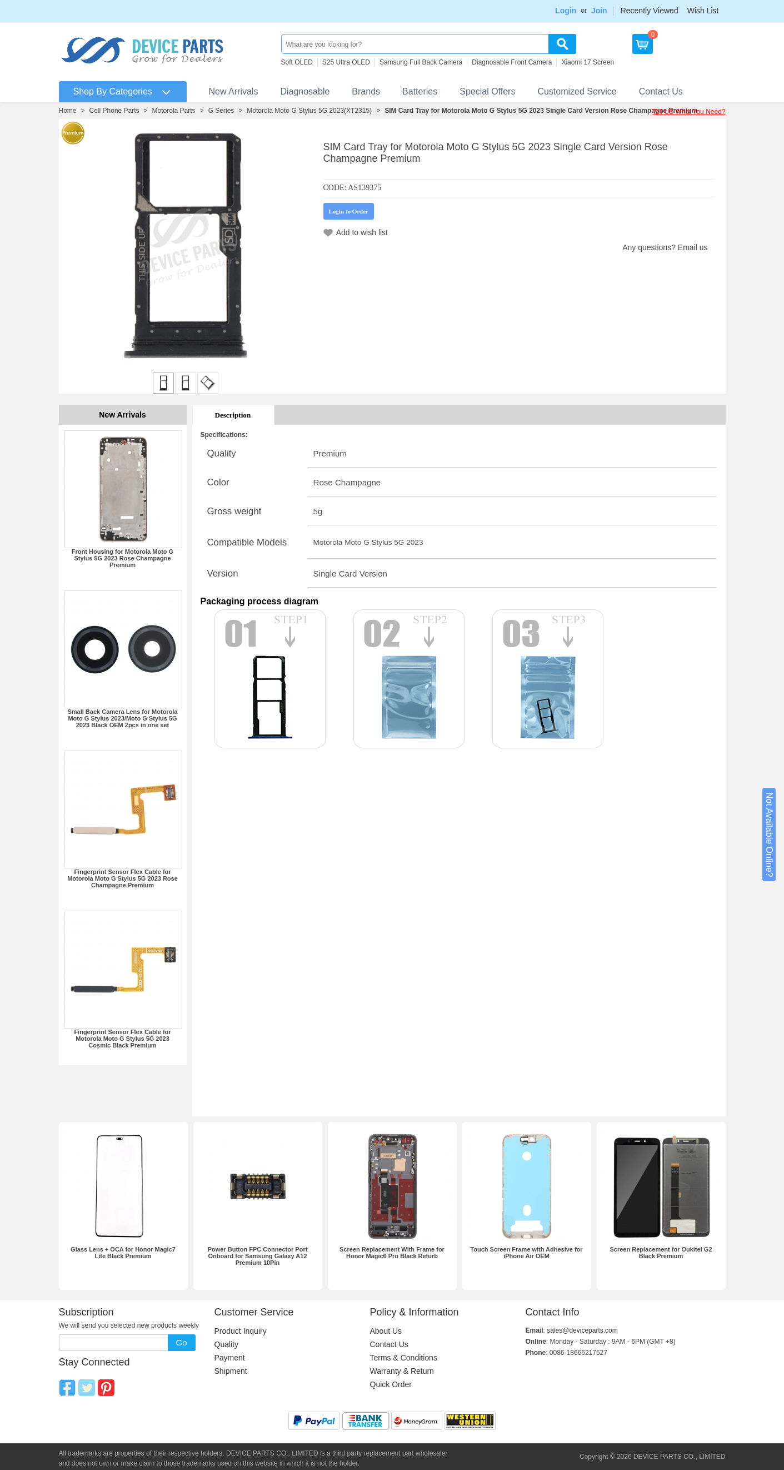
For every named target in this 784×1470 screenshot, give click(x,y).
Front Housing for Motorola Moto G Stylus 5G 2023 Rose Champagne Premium (122, 558)
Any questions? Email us (664, 247)
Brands (366, 91)
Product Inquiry (240, 1331)
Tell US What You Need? (688, 112)
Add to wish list (362, 232)
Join (599, 10)
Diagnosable (304, 91)
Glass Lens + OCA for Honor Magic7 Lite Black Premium (123, 1252)
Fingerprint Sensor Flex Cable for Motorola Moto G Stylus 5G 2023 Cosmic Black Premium (122, 1039)
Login (565, 10)
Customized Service (576, 91)
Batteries (419, 91)
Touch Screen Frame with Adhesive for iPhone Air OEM (526, 1252)
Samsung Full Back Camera (420, 62)
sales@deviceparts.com (582, 1330)
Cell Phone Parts (114, 111)
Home (68, 111)
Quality (226, 1344)
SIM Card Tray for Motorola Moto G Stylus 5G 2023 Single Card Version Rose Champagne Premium (540, 111)
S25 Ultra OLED (346, 62)
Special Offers (487, 91)
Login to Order (349, 211)
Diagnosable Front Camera (512, 62)
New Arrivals (233, 91)
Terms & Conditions (403, 1357)
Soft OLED (297, 62)
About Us (386, 1331)
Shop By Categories (112, 91)
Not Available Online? (769, 834)
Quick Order (391, 1384)
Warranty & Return (402, 1371)
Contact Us (661, 91)
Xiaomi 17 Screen (587, 62)
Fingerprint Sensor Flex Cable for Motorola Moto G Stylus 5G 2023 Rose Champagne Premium (122, 878)
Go (181, 1342)
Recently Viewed (649, 10)
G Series (221, 111)
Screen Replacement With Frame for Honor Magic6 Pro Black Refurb (392, 1252)
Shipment (230, 1371)
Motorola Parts (174, 111)
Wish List (703, 10)
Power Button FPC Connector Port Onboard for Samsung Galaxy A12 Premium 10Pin (258, 1256)
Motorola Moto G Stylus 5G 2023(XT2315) (309, 111)
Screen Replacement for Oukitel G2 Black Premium (661, 1252)
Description (233, 415)
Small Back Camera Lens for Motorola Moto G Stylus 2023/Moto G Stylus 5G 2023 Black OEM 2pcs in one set (122, 718)
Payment (229, 1357)
